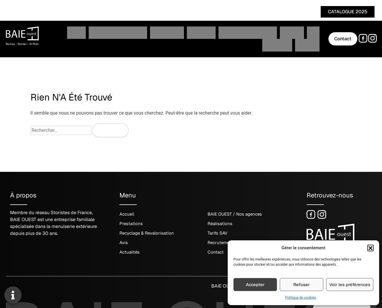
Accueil (59, 36)
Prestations (136, 36)
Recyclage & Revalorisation (204, 36)
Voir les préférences (349, 284)
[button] (370, 248)
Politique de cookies (300, 298)
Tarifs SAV (242, 36)
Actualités (300, 36)
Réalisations (164, 36)
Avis (258, 36)
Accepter (255, 284)
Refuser (301, 284)
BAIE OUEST (224, 282)
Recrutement (276, 36)
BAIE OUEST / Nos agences (94, 36)
